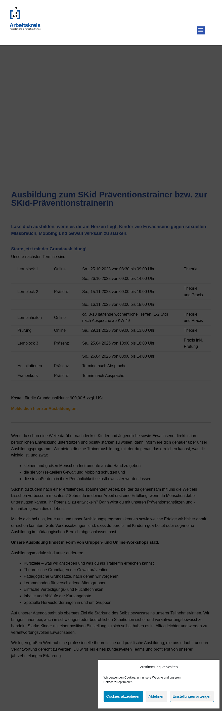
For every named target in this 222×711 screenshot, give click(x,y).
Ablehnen (156, 696)
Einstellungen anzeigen (191, 696)
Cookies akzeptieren (123, 696)
